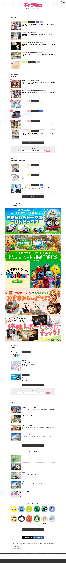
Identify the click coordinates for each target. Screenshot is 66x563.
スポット (41, 561)
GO (47, 150)
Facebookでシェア (38, 537)
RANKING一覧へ (36, 196)
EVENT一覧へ (36, 385)
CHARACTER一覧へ (36, 529)
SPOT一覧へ (37, 445)
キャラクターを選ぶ (57, 561)
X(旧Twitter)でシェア (27, 537)
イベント (25, 561)
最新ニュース (9, 561)
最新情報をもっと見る (36, 142)
